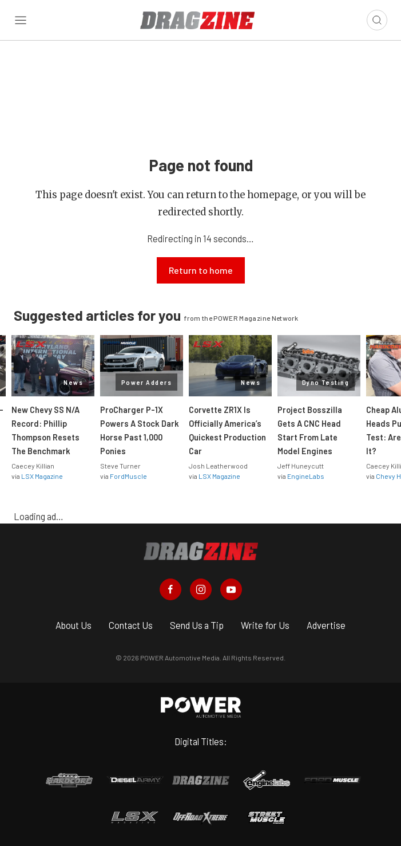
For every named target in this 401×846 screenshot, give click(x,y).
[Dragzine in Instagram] (201, 589)
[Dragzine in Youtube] (231, 589)
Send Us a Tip (197, 625)
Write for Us (265, 625)
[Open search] (377, 20)
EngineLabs (305, 476)
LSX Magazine (42, 476)
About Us (73, 625)
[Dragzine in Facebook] (170, 589)
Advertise (326, 625)
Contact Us (131, 625)
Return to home (201, 270)
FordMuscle (128, 476)
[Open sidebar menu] (20, 20)
